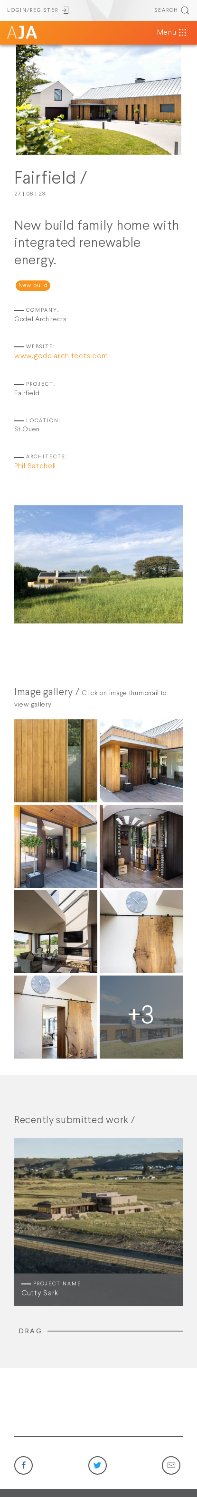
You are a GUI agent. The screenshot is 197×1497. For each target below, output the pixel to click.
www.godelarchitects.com (61, 356)
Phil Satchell (35, 466)
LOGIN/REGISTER (38, 10)
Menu (172, 33)
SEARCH (172, 10)
